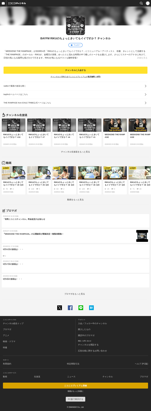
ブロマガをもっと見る (74, 294)
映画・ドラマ (9, 341)
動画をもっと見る (75, 199)
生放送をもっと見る (75, 152)
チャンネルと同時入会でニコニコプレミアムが (76, 77)
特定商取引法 (73, 364)
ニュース (71, 376)
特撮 (5, 347)
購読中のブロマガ (86, 335)
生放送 (37, 376)
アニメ (6, 335)
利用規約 (7, 364)
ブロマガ (7, 329)
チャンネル (107, 376)
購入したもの (84, 329)
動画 (5, 376)
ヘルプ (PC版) (141, 364)
